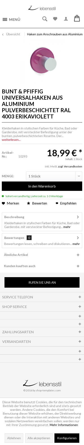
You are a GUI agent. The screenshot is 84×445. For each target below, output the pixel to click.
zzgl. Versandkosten (70, 166)
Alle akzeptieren (39, 438)
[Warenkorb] (76, 19)
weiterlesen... (11, 139)
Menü (14, 19)
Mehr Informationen (64, 425)
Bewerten (37, 203)
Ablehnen (14, 438)
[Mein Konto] (66, 19)
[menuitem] (11, 18)
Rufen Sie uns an (42, 282)
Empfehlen (66, 203)
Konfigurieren (67, 438)
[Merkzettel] (55, 19)
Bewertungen (14, 238)
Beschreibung (14, 217)
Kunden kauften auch (19, 266)
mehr (67, 227)
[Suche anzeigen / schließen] (44, 19)
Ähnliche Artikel (16, 255)
